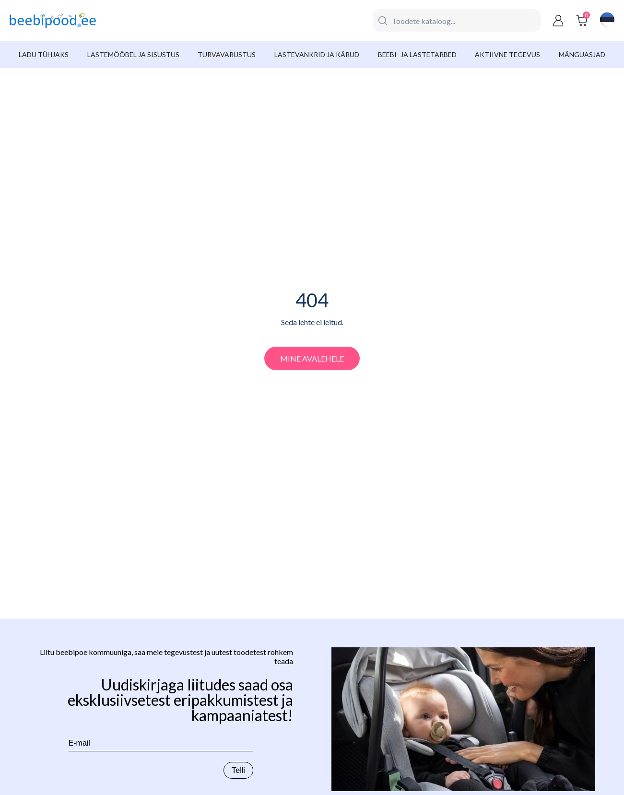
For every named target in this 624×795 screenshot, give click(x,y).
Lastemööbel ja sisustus (133, 54)
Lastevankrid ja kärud (316, 54)
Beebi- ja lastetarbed (417, 54)
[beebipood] (53, 20)
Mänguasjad (582, 54)
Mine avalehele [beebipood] (312, 358)
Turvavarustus (227, 54)
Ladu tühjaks (44, 54)
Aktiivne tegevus (507, 54)
